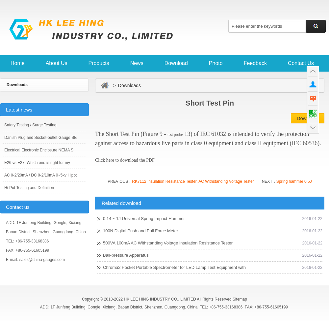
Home (18, 63)
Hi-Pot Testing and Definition (29, 187)
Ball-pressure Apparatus (126, 255)
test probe (175, 134)
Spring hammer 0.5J (294, 181)
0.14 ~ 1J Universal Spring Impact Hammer (144, 218)
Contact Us (301, 63)
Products (99, 63)
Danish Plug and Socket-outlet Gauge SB (40, 137)
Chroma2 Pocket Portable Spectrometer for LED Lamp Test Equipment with (174, 267)
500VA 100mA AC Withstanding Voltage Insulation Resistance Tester (168, 243)
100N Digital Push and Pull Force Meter (140, 230)
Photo (216, 63)
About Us (56, 63)
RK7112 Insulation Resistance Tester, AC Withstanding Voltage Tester (193, 181)
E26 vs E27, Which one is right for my (37, 162)
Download (176, 63)
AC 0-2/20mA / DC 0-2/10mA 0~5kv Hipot (40, 175)
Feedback (255, 63)
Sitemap (240, 299)
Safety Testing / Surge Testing (30, 125)
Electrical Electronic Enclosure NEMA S (38, 150)
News (136, 63)
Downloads (17, 84)
